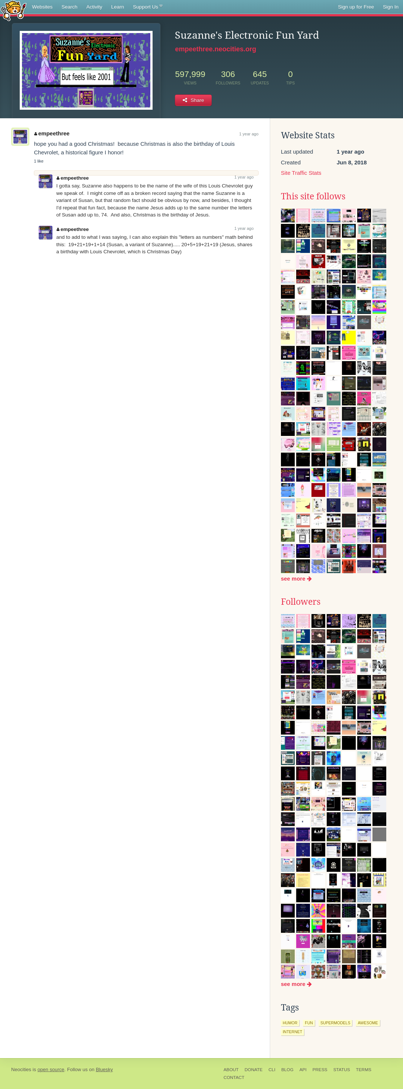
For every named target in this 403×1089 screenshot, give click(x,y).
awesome (368, 1023)
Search (69, 7)
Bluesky (104, 1069)
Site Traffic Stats (301, 173)
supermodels (335, 1023)
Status (341, 1069)
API (303, 1069)
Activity (94, 7)
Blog (287, 1069)
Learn (117, 7)
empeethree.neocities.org (215, 49)
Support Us (147, 7)
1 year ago (249, 134)
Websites (42, 7)
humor (290, 1023)
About (231, 1069)
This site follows (313, 196)
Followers (300, 602)
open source (51, 1069)
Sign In (391, 7)
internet (293, 1031)
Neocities (21, 1069)
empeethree (52, 133)
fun (309, 1023)
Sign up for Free (356, 7)
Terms (363, 1069)
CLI (272, 1069)
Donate (253, 1069)
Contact (234, 1077)
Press (320, 1069)
